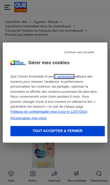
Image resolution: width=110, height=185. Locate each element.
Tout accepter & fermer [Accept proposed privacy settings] (57, 131)
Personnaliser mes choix (28, 118)
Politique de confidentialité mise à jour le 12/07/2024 (48, 112)
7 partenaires (64, 76)
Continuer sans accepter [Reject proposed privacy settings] (79, 52)
